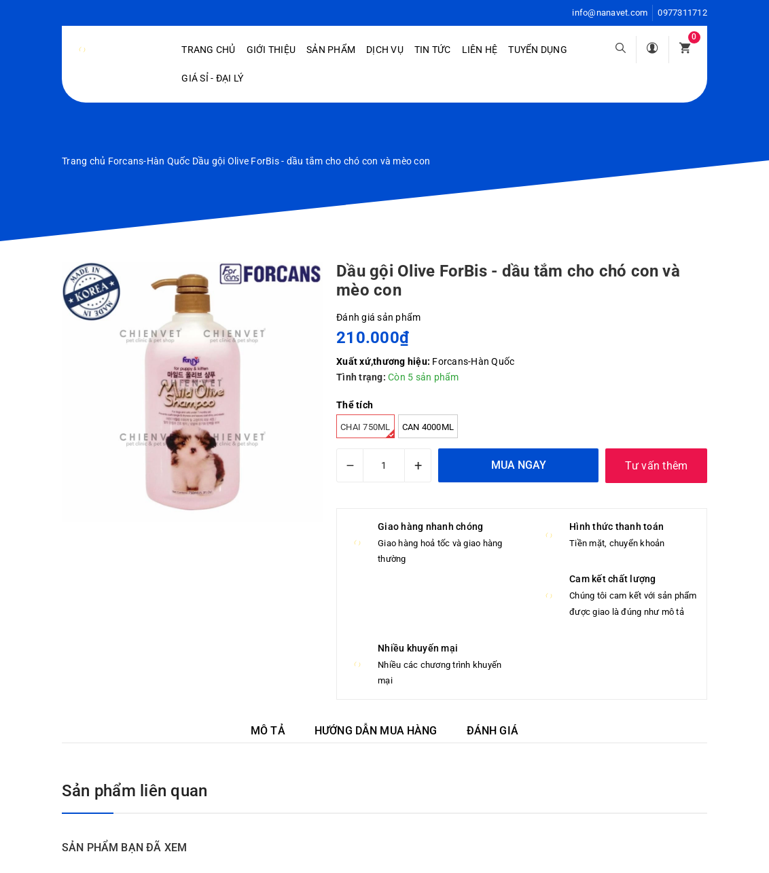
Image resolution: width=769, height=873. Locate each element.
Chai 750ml (367, 430)
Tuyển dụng (537, 49)
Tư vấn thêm (656, 465)
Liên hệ (480, 49)
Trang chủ (208, 49)
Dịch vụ (385, 49)
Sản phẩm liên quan (134, 790)
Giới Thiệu (271, 49)
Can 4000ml (428, 427)
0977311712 (682, 12)
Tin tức (432, 49)
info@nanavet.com (609, 12)
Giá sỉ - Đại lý (212, 78)
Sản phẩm (330, 49)
